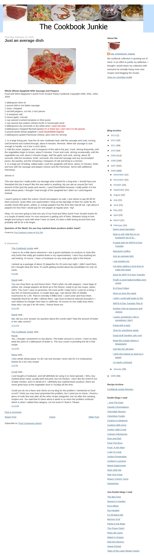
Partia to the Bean (116, 523)
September (119, 189)
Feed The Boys (114, 443)
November (118, 179)
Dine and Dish (114, 438)
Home (52, 417)
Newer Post (10, 417)
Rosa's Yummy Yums (117, 479)
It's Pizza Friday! (121, 288)
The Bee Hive (114, 497)
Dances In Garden (116, 501)
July (115, 200)
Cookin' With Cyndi (116, 429)
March (116, 220)
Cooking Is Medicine (117, 420)
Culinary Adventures (117, 434)
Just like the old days (123, 349)
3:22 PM (14, 365)
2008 (113, 160)
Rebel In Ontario (115, 537)
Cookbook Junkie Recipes (120, 389)
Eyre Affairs (113, 506)
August (117, 195)
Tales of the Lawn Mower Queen (123, 551)
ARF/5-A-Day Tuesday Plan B (128, 303)
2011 (113, 145)
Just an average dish (123, 256)
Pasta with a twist (121, 325)
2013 (113, 135)
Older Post (94, 417)
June (116, 205)
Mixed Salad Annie (116, 465)
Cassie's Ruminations (118, 407)
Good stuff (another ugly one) (127, 335)
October (117, 185)
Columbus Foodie (116, 416)
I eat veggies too (121, 261)
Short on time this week (124, 293)
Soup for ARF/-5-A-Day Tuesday (129, 274)
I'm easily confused (122, 362)
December (118, 174)
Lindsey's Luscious (116, 461)
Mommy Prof (113, 519)
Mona (14, 354)
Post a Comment (13, 412)
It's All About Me (115, 515)
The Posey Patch (115, 528)
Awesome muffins (122, 251)
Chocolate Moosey (116, 411)
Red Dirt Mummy (115, 542)
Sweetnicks (113, 483)
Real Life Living (115, 532)
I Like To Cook (114, 452)
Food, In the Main (116, 447)
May (115, 210)
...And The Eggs (115, 402)
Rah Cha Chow (114, 474)
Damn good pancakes (124, 229)
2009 (113, 155)
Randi (14, 280)
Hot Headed (113, 510)
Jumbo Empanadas (117, 456)
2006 (113, 170)
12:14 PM (15, 348)
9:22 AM (14, 274)
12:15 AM (15, 406)
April (116, 215)
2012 (113, 140)
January (117, 369)
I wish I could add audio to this (128, 298)
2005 (113, 376)
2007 (113, 165)
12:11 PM (15, 308)
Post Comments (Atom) (30, 423)
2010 (113, 150)
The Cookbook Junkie (22, 248)
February (118, 225)
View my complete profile (119, 77)
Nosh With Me (114, 470)
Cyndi (14, 372)
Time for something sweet (126, 330)
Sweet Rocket (114, 546)
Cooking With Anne (116, 425)
